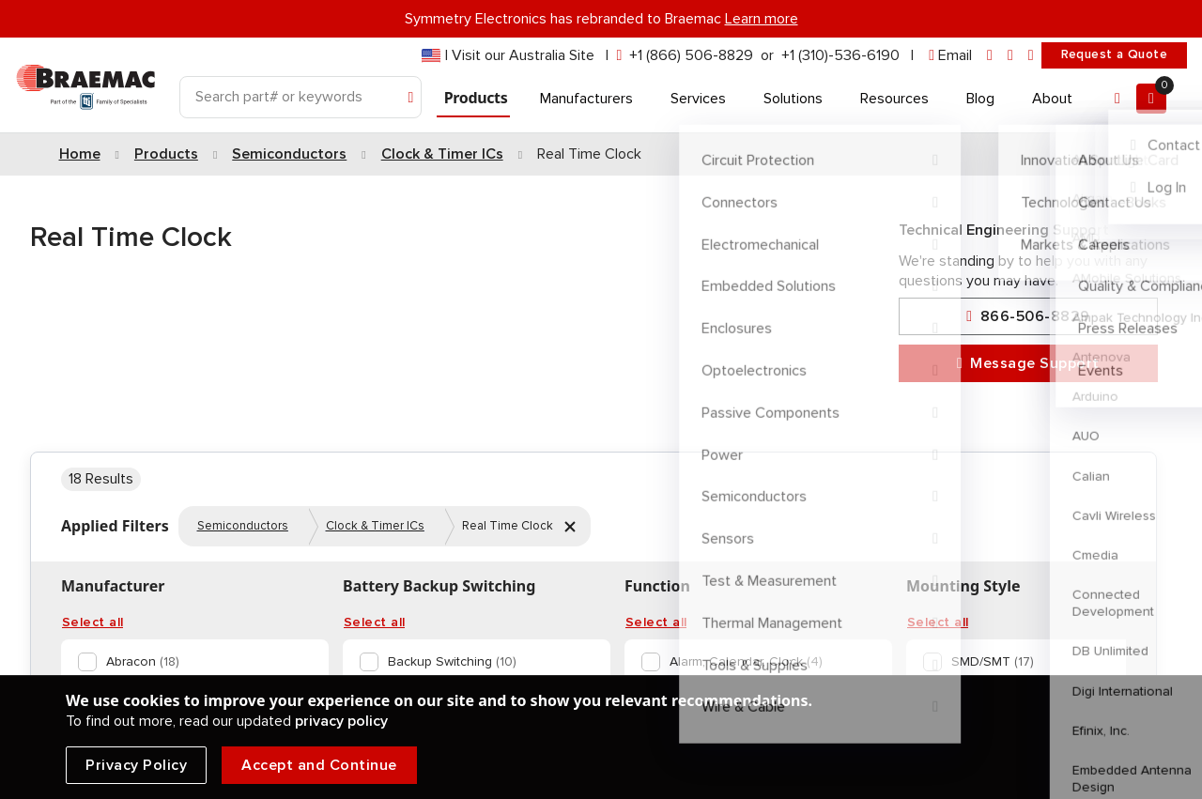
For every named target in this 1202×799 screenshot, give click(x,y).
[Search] (300, 97)
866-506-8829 (1027, 317)
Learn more (761, 18)
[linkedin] (989, 56)
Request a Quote (1114, 54)
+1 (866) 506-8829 (691, 55)
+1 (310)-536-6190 (840, 55)
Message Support (1028, 364)
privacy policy (341, 721)
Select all (92, 622)
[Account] (1117, 99)
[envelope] (950, 56)
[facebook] (1010, 56)
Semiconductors (242, 525)
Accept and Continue (319, 765)
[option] (191, 662)
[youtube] (1031, 56)
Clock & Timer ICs (375, 525)
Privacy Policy (136, 765)
